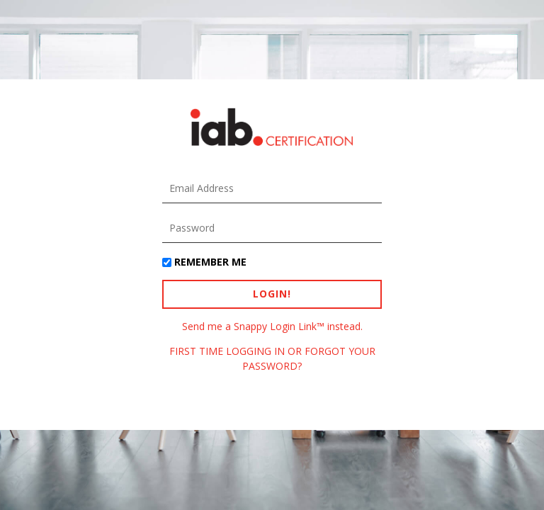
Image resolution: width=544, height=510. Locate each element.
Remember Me (210, 261)
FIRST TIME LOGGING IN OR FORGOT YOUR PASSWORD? (272, 358)
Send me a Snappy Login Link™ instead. (272, 326)
